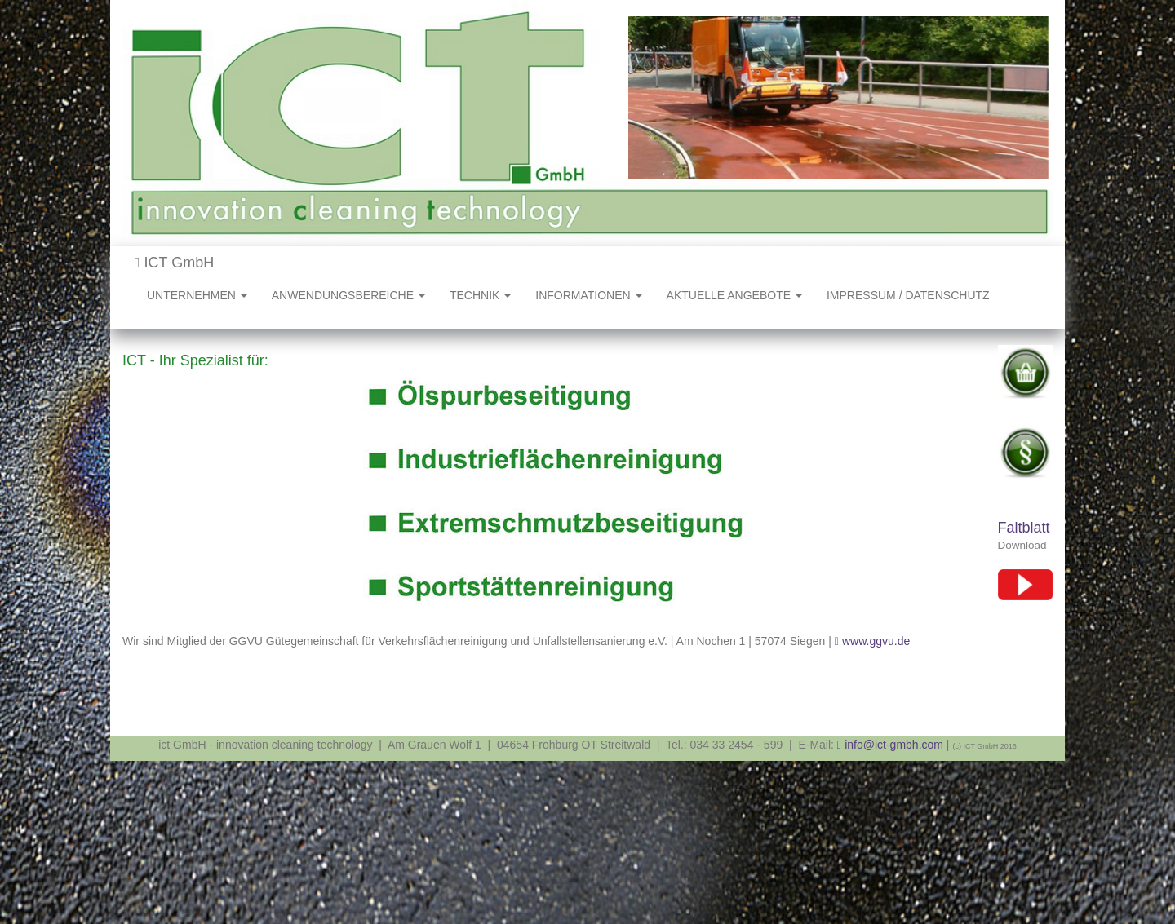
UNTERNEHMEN (197, 295)
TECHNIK (480, 295)
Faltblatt (1024, 527)
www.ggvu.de (876, 641)
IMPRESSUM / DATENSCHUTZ (908, 295)
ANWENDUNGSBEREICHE (348, 295)
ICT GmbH (174, 262)
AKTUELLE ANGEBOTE (734, 295)
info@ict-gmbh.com (894, 744)
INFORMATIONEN (588, 295)
